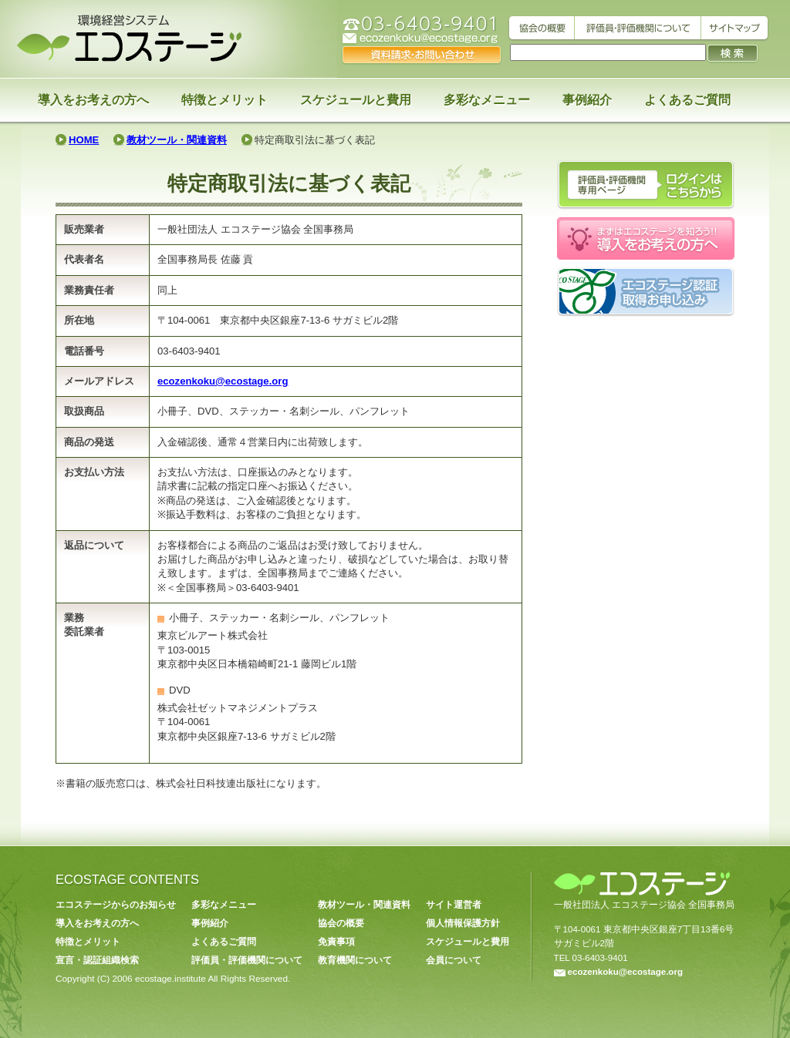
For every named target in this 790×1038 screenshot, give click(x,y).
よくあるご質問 (687, 99)
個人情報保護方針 (463, 923)
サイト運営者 (453, 904)
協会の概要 (341, 923)
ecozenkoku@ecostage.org (222, 381)
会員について (453, 960)
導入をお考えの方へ (93, 99)
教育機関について (355, 960)
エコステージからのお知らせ (116, 904)
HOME (84, 140)
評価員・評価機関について (246, 960)
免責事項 (336, 941)
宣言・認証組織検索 (97, 960)
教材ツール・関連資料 (177, 140)
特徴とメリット (224, 99)
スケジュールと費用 (355, 99)
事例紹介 (587, 99)
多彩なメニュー (487, 99)
